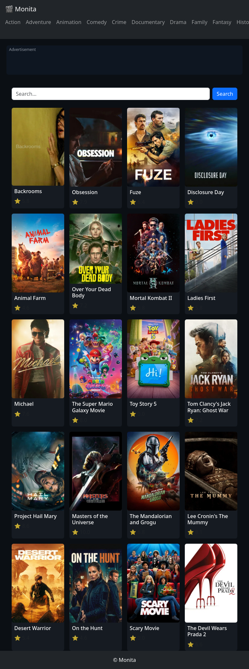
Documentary (148, 22)
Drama (178, 22)
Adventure (38, 22)
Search (225, 93)
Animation (68, 22)
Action (12, 22)
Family (200, 22)
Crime (119, 22)
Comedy (97, 22)
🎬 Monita (20, 9)
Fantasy (222, 22)
